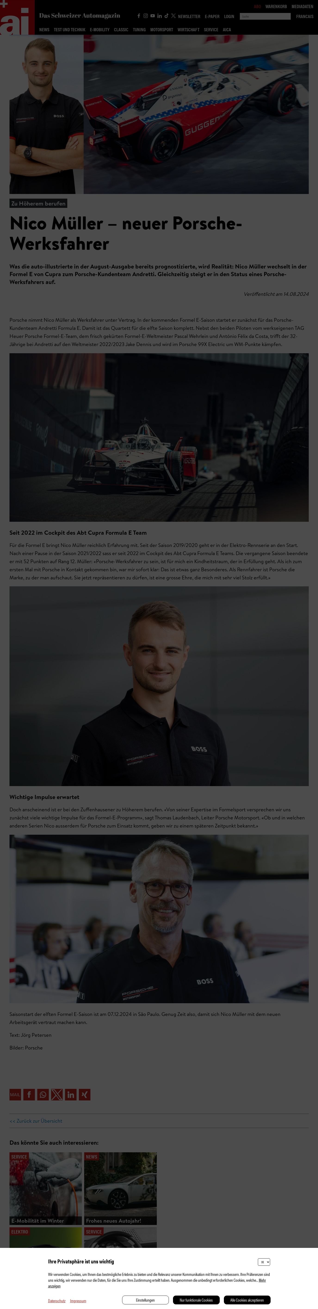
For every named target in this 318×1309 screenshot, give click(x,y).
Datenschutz (56, 1300)
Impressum (78, 1300)
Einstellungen (145, 1300)
